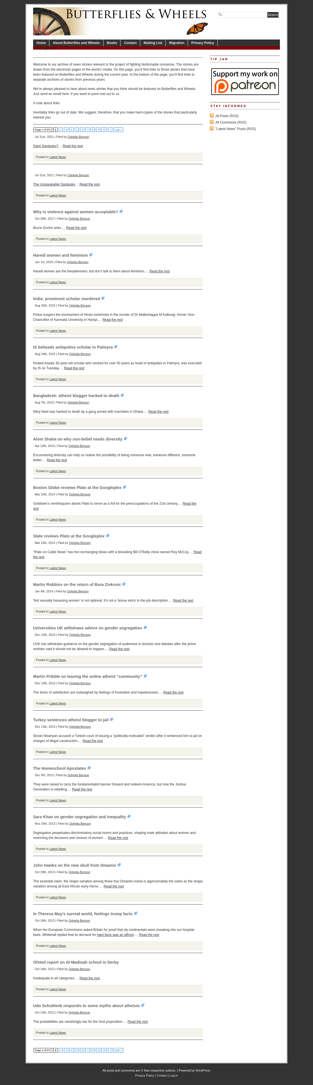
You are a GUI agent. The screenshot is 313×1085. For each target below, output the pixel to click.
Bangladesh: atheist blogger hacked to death (78, 395)
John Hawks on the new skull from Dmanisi (77, 865)
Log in (173, 1075)
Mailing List (153, 43)
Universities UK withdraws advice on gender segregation (90, 628)
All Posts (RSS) (227, 116)
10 (104, 129)
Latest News (57, 157)
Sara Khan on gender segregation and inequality (82, 817)
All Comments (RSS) (231, 122)
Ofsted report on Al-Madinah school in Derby (76, 962)
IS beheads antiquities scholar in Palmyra (75, 347)
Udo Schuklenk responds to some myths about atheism (89, 1005)
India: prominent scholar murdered (69, 298)
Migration (176, 43)
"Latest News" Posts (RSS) (235, 129)
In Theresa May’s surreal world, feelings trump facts (85, 914)
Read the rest (73, 146)
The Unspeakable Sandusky (54, 184)
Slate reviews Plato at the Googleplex (71, 536)
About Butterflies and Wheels (76, 43)
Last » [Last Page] (118, 129)
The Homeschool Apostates (62, 768)
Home (41, 43)
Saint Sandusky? (45, 146)
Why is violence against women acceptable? (78, 212)
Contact (130, 43)
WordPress (202, 1070)
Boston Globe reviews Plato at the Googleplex (79, 487)
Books (112, 43)
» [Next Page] (110, 129)
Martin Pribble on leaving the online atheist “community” (90, 676)
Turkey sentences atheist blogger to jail (73, 720)
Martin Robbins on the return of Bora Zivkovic (79, 584)
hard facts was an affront (115, 935)
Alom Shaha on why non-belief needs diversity (80, 439)
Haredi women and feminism (63, 255)
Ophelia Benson (78, 136)
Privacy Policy (202, 43)
